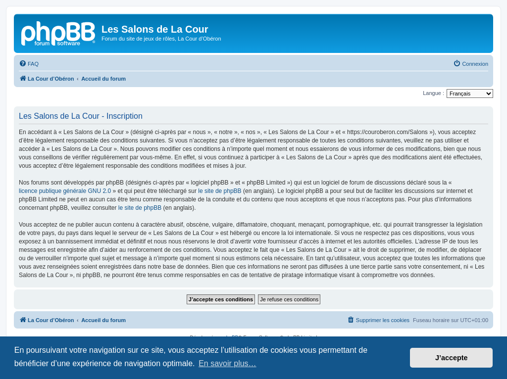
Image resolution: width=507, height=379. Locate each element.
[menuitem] (29, 64)
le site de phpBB (219, 191)
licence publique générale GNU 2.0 (65, 191)
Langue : (433, 93)
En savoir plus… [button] (227, 363)
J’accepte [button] (451, 358)
